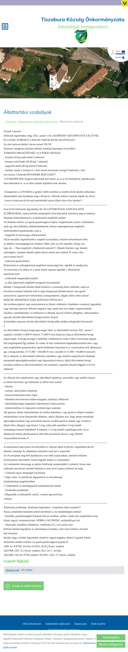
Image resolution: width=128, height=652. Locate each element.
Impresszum (80, 623)
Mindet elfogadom (111, 644)
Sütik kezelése (98, 623)
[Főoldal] (81, 36)
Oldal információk (31, 623)
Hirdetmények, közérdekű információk (37, 121)
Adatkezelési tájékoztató (57, 623)
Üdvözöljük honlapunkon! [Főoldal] (82, 22)
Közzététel (10, 121)
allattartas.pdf (13, 570)
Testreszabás (111, 637)
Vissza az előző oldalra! (27, 586)
